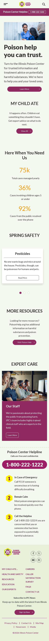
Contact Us (32, 592)
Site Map (40, 623)
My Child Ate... (10, 569)
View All (24, 131)
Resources (8, 579)
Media (33, 627)
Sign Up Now (24, 612)
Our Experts (9, 589)
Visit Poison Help (24, 342)
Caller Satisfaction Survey (33, 578)
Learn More (24, 89)
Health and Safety (12, 574)
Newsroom (21, 627)
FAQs (28, 586)
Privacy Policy (10, 623)
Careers (30, 569)
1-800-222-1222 (37, 12)
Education (8, 584)
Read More (22, 278)
